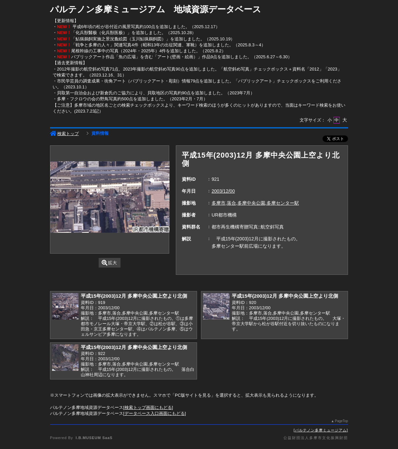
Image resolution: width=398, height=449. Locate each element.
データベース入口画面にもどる (154, 413)
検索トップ (64, 133)
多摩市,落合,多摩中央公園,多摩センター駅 (255, 203)
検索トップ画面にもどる (148, 407)
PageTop (341, 421)
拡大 (109, 263)
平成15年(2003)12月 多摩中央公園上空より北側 (134, 296)
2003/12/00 (223, 191)
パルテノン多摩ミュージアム (321, 430)
